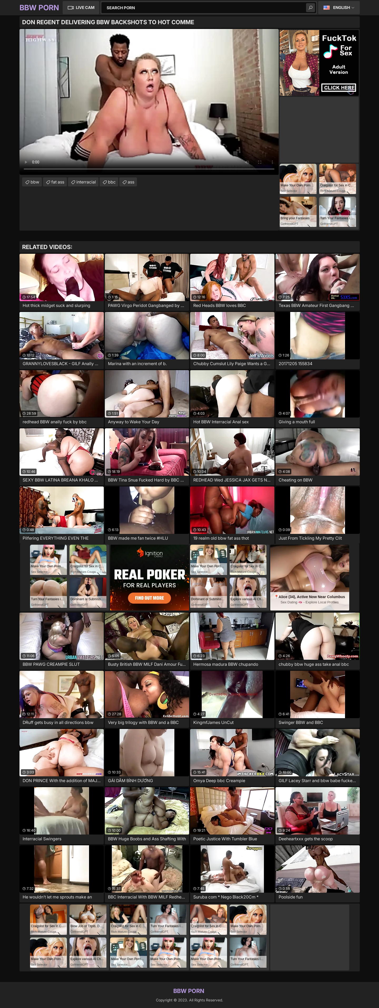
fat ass (57, 182)
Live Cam (85, 7)
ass (131, 182)
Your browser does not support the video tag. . (149, 102)
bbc (112, 182)
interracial (86, 182)
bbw (35, 182)
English (341, 7)
